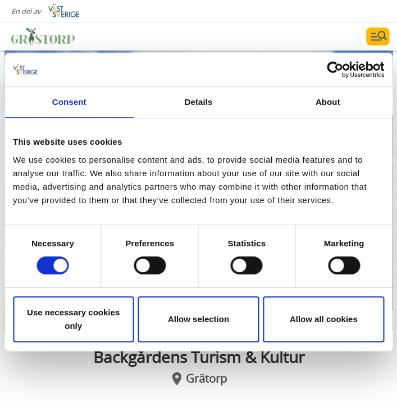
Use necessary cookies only (73, 318)
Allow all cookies (324, 319)
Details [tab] (199, 102)
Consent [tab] (69, 102)
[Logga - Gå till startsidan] (50, 36)
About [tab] (328, 102)
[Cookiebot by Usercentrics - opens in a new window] (335, 69)
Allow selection (198, 319)
